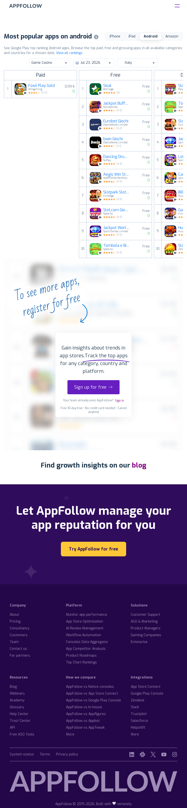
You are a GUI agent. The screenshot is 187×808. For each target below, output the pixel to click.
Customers (19, 635)
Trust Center (20, 720)
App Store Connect (145, 686)
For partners (20, 655)
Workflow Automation (83, 635)
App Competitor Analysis (86, 648)
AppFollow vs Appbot (83, 720)
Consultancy (19, 628)
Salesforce (139, 720)
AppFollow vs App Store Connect (92, 693)
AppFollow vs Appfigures (86, 714)
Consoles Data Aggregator (87, 642)
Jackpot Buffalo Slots (116, 103)
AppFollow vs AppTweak (85, 727)
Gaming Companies (146, 635)
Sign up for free (93, 387)
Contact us (18, 648)
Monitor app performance (86, 614)
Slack (135, 707)
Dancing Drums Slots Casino (116, 157)
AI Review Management (84, 628)
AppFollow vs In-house (84, 707)
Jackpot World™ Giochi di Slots (116, 228)
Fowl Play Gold (41, 85)
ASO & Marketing (144, 621)
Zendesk (137, 700)
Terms (45, 755)
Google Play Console (147, 693)
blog (139, 465)
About (14, 614)
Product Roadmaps (81, 655)
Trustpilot (139, 714)
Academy (17, 700)
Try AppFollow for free (93, 549)
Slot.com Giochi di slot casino (116, 210)
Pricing (15, 621)
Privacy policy (67, 755)
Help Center (19, 714)
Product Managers (145, 628)
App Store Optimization (84, 621)
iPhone (115, 36)
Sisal (107, 85)
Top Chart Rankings (81, 662)
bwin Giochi (113, 139)
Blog (13, 686)
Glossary (17, 707)
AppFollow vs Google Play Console (93, 700)
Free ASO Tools (22, 734)
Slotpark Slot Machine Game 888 (116, 192)
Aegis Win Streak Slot (116, 174)
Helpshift (138, 727)
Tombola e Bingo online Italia (116, 245)
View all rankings (69, 53)
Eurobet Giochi (115, 121)
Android (151, 36)
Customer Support (145, 614)
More (70, 734)
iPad (132, 36)
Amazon (171, 36)
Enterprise (139, 642)
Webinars (17, 693)
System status (22, 755)
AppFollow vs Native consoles (90, 686)
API (12, 727)
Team (14, 642)
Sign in (119, 401)
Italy (137, 62)
